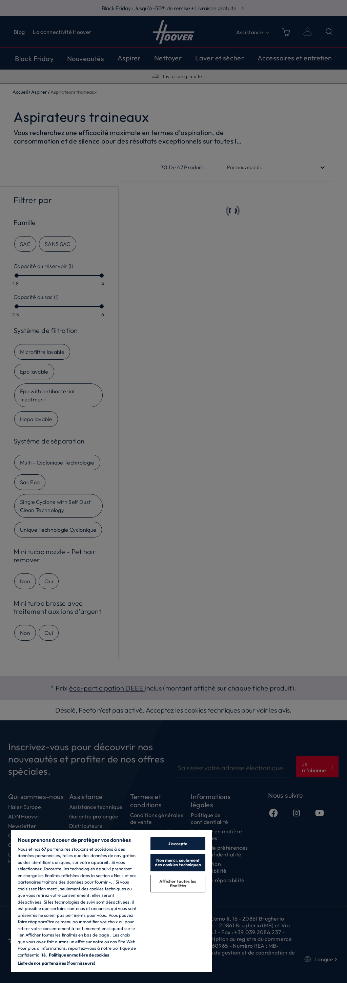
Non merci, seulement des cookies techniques (178, 862)
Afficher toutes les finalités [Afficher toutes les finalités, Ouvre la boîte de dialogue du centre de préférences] (177, 883)
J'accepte (177, 843)
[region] (111, 900)
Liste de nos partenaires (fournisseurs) (56, 963)
